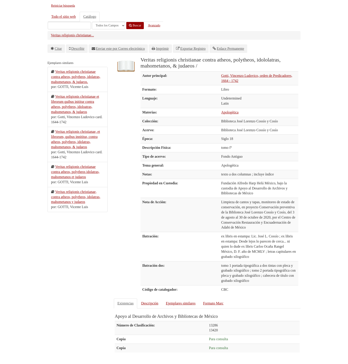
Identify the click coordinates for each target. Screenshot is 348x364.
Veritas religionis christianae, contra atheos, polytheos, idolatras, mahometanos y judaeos (75, 197)
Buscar (135, 25)
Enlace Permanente (230, 48)
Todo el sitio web (63, 16)
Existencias (125, 303)
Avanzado (154, 25)
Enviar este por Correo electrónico (120, 48)
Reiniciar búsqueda (63, 5)
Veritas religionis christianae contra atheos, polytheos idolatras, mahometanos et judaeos (75, 172)
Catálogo (89, 16)
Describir (78, 48)
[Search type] (108, 25)
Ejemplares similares (181, 303)
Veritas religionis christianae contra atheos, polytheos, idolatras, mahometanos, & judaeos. (75, 77)
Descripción (149, 303)
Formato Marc (213, 303)
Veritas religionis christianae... (72, 35)
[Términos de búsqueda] (69, 25)
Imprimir (162, 48)
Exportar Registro (193, 48)
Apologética (230, 112)
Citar (58, 48)
